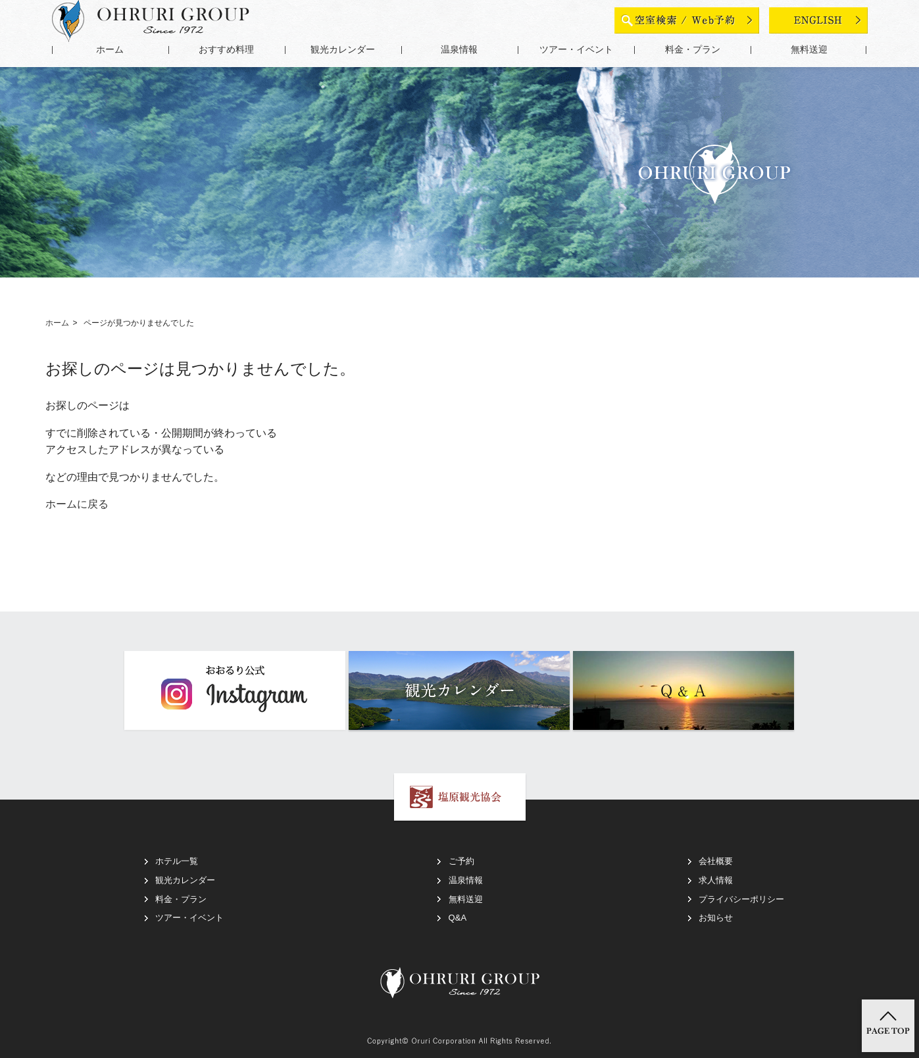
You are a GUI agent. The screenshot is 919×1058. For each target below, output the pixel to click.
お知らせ (716, 918)
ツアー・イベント (576, 50)
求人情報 (716, 880)
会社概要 (716, 861)
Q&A (457, 918)
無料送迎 (809, 50)
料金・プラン (692, 50)
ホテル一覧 (176, 861)
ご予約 (461, 861)
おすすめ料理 (226, 50)
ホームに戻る (77, 504)
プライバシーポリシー (741, 899)
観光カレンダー (342, 50)
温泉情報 (459, 50)
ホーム (110, 50)
